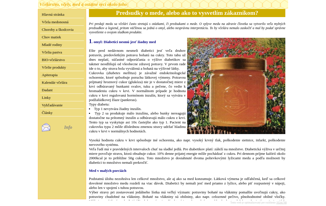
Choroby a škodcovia (58, 29)
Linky (46, 97)
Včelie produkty (54, 67)
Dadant (47, 90)
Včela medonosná (55, 22)
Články (47, 113)
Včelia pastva (52, 52)
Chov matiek (51, 37)
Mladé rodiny (52, 45)
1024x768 (281, 198)
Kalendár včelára (54, 82)
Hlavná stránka (53, 14)
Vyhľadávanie (52, 105)
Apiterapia (50, 75)
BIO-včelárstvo (53, 60)
